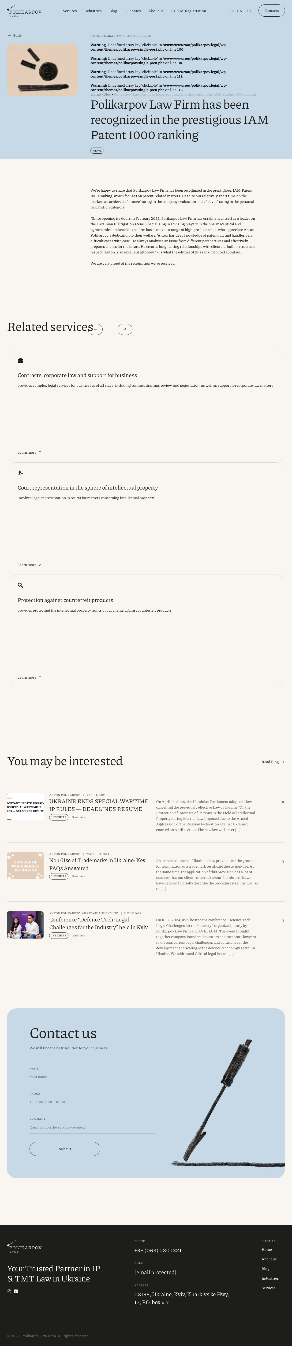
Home (95, 94)
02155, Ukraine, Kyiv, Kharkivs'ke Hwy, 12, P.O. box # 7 (181, 1307)
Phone (35, 1102)
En (240, 11)
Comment (38, 1127)
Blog (113, 11)
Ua (231, 11)
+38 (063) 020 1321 (157, 1259)
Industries (93, 11)
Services (70, 11)
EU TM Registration (188, 11)
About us (156, 11)
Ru (248, 11)
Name (34, 1077)
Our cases (133, 11)
